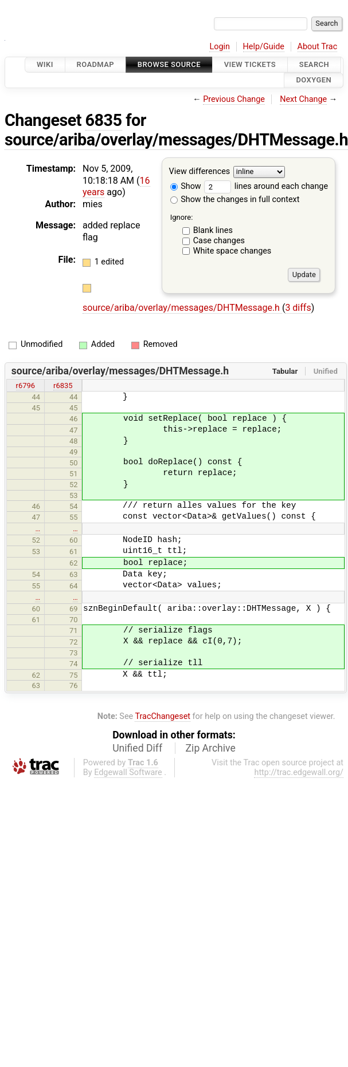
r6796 (26, 385)
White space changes (232, 251)
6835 (103, 120)
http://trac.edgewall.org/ (298, 772)
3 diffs (298, 307)
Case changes (219, 241)
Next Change (303, 99)
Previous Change (234, 99)
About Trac (318, 47)
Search (314, 64)
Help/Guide (263, 47)
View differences (199, 171)
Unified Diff (137, 748)
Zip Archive (211, 748)
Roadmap (96, 64)
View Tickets (250, 64)
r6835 (63, 385)
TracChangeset (162, 716)
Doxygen (313, 80)
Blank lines (213, 230)
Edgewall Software (128, 772)
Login (219, 47)
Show (185, 186)
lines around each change (266, 186)
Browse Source (169, 64)
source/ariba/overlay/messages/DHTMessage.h (182, 307)
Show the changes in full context (235, 199)
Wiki (45, 64)
